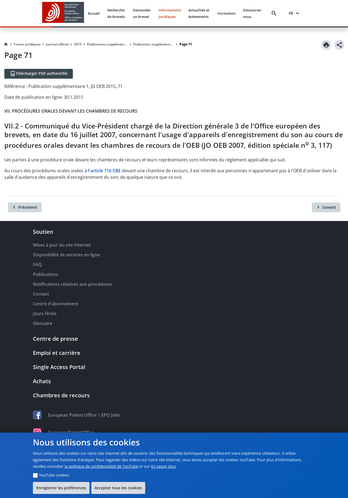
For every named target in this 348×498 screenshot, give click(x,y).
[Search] (275, 13)
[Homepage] (6, 44)
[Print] (326, 45)
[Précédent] (25, 207)
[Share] (339, 45)
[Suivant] (326, 207)
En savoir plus (163, 466)
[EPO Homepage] (63, 13)
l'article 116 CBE (104, 171)
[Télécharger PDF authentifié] (38, 74)
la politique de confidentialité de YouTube (101, 466)
